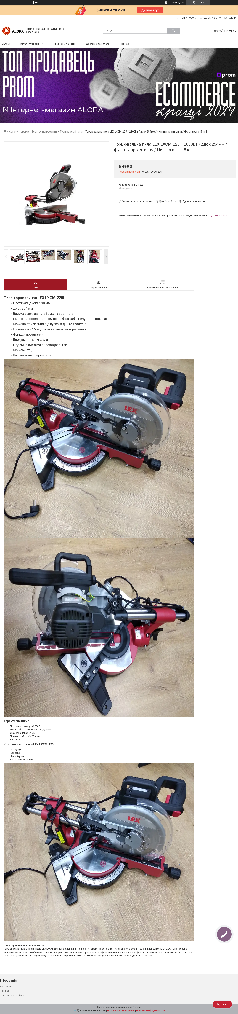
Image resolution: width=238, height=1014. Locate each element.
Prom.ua (137, 1007)
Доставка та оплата (97, 43)
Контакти (5, 986)
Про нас (124, 43)
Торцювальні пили (71, 131)
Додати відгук (212, 18)
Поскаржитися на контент (121, 1010)
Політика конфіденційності (150, 1010)
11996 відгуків (177, 2)
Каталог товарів (29, 43)
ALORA (6, 43)
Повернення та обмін (64, 43)
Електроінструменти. (44, 131)
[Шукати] (173, 31)
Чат (222, 1004)
